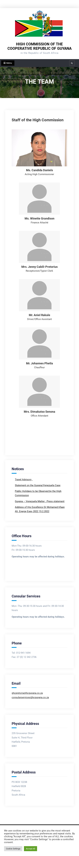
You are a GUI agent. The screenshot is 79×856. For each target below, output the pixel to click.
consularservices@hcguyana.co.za (30, 697)
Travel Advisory (23, 479)
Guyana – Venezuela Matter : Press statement (39, 501)
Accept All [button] (30, 848)
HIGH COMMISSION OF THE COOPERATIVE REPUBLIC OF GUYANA (39, 46)
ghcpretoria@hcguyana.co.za (27, 693)
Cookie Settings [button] (13, 848)
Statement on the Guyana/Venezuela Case (37, 485)
